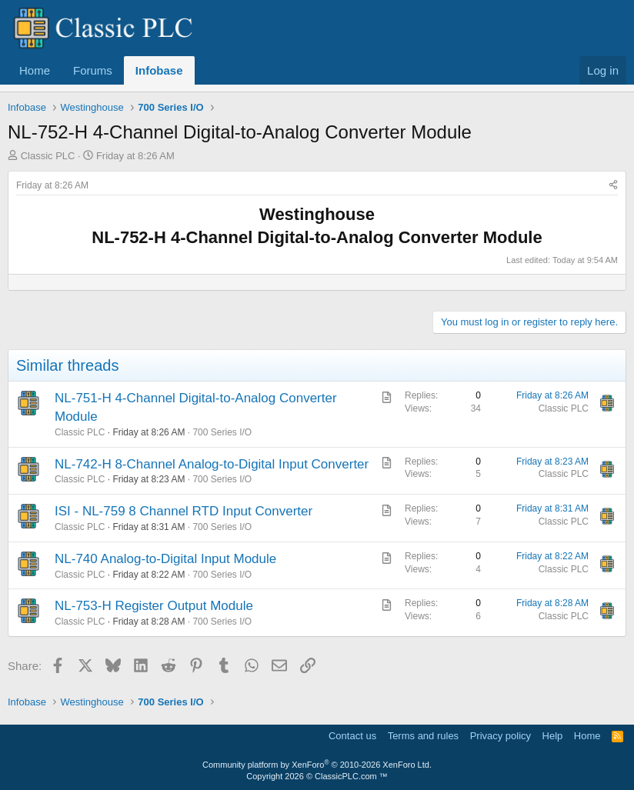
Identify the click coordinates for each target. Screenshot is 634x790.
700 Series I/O (222, 432)
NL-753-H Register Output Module (154, 605)
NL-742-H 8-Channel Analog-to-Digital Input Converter (212, 464)
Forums (92, 70)
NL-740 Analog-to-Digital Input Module (165, 559)
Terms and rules (423, 736)
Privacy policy (500, 736)
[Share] (613, 186)
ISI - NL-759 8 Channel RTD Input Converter (183, 511)
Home (34, 70)
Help (552, 736)
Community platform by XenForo (317, 764)
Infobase (159, 70)
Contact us (352, 736)
